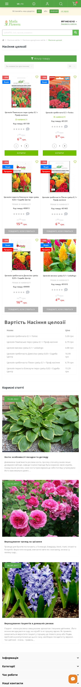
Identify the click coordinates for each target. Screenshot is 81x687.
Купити (21, 153)
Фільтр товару (40, 58)
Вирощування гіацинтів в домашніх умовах (29, 623)
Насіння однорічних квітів (34, 40)
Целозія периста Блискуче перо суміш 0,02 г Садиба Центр (21, 198)
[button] (47, 3)
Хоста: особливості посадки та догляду (26, 457)
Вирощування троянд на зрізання (23, 541)
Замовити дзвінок (69, 24)
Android (54, 11)
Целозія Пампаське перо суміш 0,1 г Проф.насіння (21, 113)
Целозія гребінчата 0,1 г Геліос (60, 112)
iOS (39, 11)
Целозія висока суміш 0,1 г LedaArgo (59, 275)
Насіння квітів (13, 40)
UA (18, 4)
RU (22, 4)
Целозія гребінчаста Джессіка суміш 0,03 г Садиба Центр (21, 276)
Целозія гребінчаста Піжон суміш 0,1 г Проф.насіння (59, 198)
